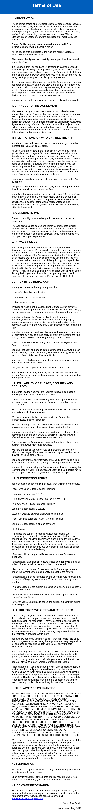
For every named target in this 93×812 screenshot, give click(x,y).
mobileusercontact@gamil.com (27, 798)
